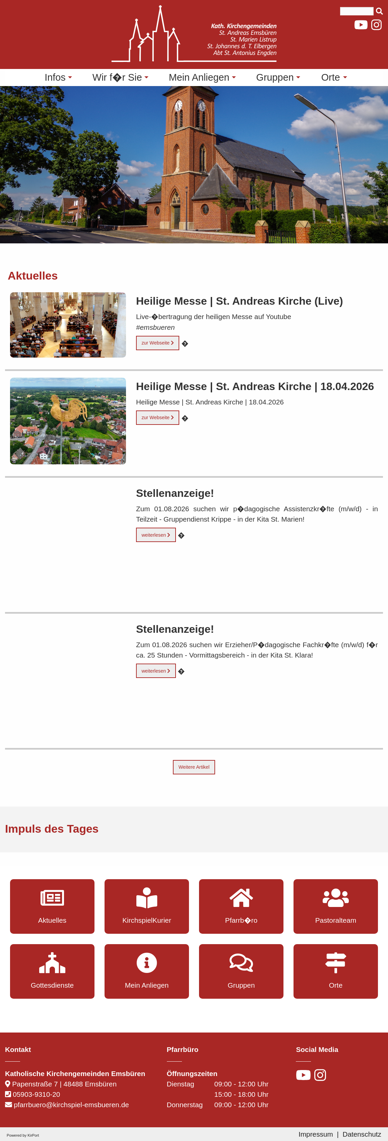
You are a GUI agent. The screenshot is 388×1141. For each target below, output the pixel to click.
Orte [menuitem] (330, 77)
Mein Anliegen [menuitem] (199, 77)
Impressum (316, 1134)
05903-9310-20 (36, 1094)
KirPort (33, 1135)
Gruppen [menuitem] (275, 77)
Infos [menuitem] (55, 77)
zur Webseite (157, 343)
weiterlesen (155, 535)
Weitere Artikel (194, 767)
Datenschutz (361, 1134)
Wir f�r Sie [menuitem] (117, 77)
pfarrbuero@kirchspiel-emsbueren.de (71, 1105)
